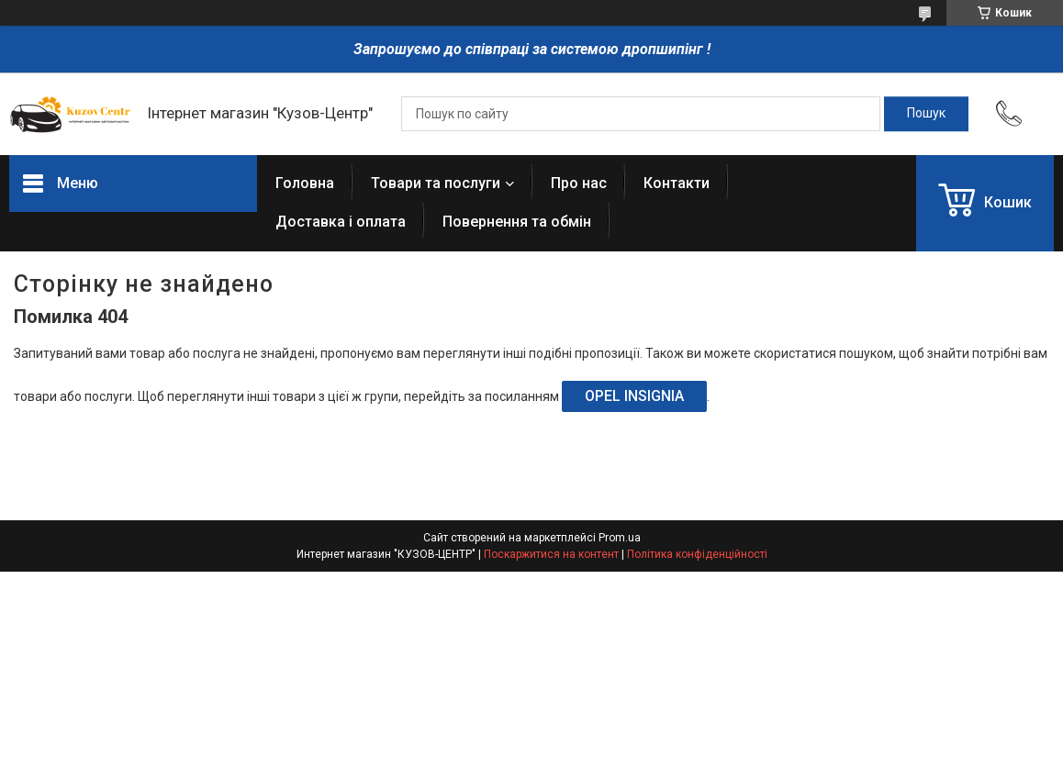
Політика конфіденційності (697, 554)
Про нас (579, 183)
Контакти (676, 183)
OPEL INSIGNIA (634, 396)
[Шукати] (926, 113)
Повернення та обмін (516, 221)
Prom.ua (620, 537)
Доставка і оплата (340, 221)
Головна (304, 183)
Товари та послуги (435, 183)
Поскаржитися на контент (551, 554)
